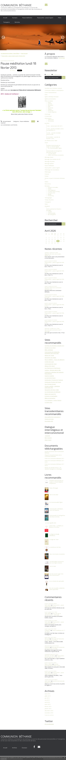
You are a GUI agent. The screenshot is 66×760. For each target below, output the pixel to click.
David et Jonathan (49, 376)
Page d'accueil (24, 53)
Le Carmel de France (50, 378)
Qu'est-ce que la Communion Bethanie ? (55, 179)
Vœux (46, 204)
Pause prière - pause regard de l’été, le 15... (54, 279)
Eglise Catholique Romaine (52, 96)
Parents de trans (49, 419)
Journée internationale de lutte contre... (53, 664)
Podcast (47, 174)
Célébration (51, 119)
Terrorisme (51, 121)
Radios (46, 181)
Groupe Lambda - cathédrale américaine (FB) (52, 386)
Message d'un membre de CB (52, 159)
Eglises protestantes (50, 99)
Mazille (49, 194)
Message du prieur (50, 161)
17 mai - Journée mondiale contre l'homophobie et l (55, 129)
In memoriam (48, 116)
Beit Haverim (48, 438)
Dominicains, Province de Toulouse (54, 380)
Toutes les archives (49, 715)
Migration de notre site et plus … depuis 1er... (53, 254)
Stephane (47, 647)
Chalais (49, 188)
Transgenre (6, 22)
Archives (14, 747)
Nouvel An (50, 108)
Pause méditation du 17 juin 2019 (55, 631)
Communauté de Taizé (51, 364)
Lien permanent (6, 121)
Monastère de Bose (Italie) (52, 390)
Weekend (47, 206)
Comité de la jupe (49, 362)
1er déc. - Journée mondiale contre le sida (53, 133)
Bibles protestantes (50, 398)
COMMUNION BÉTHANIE (16, 5)
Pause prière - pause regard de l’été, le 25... (54, 313)
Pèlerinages (48, 172)
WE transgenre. (52, 214)
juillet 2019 (47, 696)
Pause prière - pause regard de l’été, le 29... (54, 263)
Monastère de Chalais (50, 357)
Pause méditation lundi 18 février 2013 (18, 65)
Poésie (46, 176)
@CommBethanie (49, 724)
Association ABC (49, 421)
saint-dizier (48, 605)
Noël (49, 106)
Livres (46, 142)
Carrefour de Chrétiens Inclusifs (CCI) (54, 345)
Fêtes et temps (49, 101)
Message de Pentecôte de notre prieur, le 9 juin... (54, 639)
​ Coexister (47, 435)
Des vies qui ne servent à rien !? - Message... (53, 330)
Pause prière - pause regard (45, 17)
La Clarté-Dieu (48, 402)
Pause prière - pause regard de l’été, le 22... (54, 271)
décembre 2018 (49, 710)
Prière (59, 17)
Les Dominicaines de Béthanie (52, 392)
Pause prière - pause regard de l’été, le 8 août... (54, 296)
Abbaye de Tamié (49, 355)
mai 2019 (47, 700)
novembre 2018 (49, 712)
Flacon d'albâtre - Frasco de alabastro (54, 359)
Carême (50, 103)
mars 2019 (47, 704)
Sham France (48, 440)
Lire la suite (62, 58)
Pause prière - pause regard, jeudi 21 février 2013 (13, 56)
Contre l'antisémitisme (50, 92)
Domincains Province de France (53, 382)
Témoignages (48, 197)
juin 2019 (47, 698)
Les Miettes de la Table (51, 140)
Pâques (50, 109)
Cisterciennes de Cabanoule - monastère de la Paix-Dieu (52, 352)
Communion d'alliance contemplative (54, 90)
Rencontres (48, 183)
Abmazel (47, 639)
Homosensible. (52, 213)
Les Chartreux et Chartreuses (52, 368)
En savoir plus (4, 758)
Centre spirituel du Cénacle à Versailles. (53, 209)
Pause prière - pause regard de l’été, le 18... (54, 322)
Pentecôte (50, 110)
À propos (14, 17)
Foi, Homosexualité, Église (55, 148)
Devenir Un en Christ (50, 348)
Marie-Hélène (48, 664)
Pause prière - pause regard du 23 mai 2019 (55, 656)
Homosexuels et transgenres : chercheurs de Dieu (54, 151)
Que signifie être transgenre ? (53, 417)
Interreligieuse (51, 190)
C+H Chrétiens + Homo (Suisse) (53, 400)
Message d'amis (49, 157)
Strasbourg (51, 195)
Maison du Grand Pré (50, 394)
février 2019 (48, 706)
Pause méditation (27, 17)
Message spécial (49, 163)
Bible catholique (49, 350)
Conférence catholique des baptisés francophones (54, 373)
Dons (46, 94)
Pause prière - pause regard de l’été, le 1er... (54, 305)
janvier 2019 (48, 708)
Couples (50, 211)
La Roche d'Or (51, 193)
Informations (48, 118)
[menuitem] (5, 17)
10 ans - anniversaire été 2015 (54, 126)
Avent (49, 102)
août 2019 (47, 693)
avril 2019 (47, 702)
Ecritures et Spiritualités (51, 396)
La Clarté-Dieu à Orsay (54, 191)
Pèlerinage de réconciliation (52, 169)
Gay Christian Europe (50, 384)
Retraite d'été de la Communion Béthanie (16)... (53, 288)
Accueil (5, 17)
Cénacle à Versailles (53, 187)
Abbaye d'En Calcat (50, 366)
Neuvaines (50, 105)
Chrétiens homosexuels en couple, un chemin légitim (53, 146)
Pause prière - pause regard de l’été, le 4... (54, 622)
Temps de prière (49, 199)
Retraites (17, 22)
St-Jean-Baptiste (52, 112)
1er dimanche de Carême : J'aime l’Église (10, 53)
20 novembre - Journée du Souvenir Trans (53, 137)
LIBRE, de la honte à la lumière (56, 155)
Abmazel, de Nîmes (50, 655)
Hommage (47, 114)
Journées (47, 123)
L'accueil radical (52, 153)
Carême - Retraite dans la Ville (53, 370)
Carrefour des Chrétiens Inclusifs (53, 88)
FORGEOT (47, 630)
